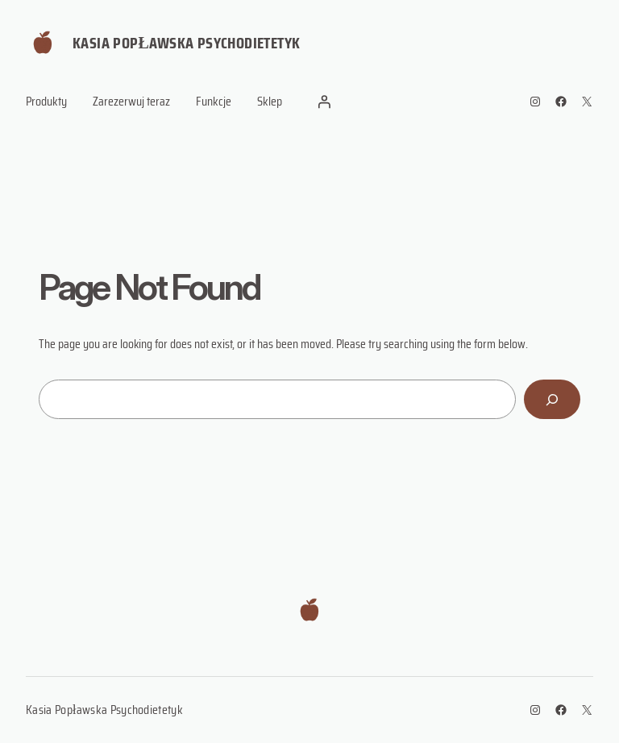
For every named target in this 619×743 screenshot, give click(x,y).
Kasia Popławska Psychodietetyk (186, 43)
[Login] (324, 101)
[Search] (552, 399)
